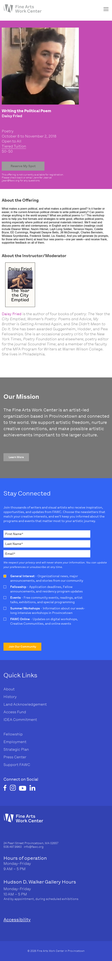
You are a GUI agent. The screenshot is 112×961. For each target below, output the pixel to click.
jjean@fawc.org (10, 180)
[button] (16, 457)
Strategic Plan (16, 749)
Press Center (14, 757)
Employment (14, 741)
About (9, 689)
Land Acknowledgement (25, 704)
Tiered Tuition (14, 146)
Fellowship (13, 734)
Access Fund (14, 712)
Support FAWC (16, 764)
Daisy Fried (12, 314)
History (10, 696)
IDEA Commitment (20, 719)
